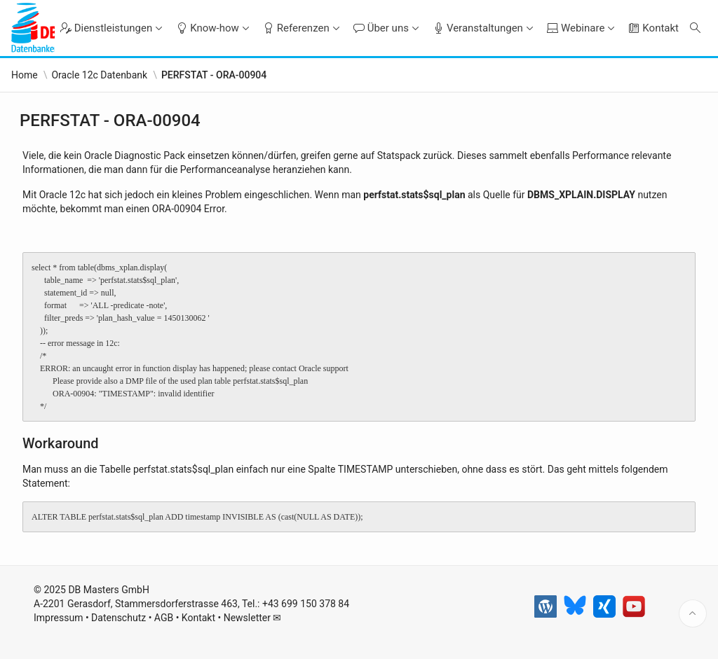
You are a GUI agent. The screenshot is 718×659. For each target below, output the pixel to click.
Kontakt (198, 617)
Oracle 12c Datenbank (99, 75)
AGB (163, 617)
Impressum (58, 617)
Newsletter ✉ (253, 617)
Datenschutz (118, 617)
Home (24, 75)
